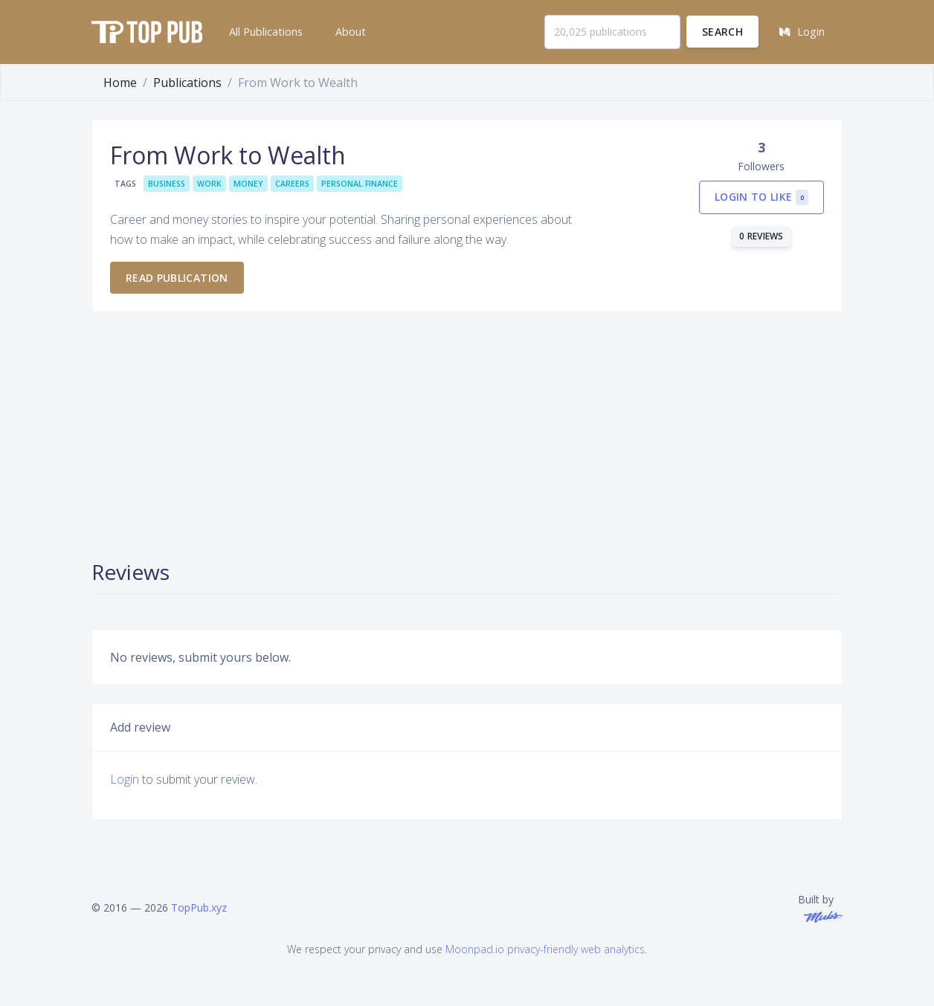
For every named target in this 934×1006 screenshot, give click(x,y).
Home (120, 82)
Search (722, 32)
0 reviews (761, 236)
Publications (187, 82)
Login (124, 779)
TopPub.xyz (199, 907)
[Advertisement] (467, 434)
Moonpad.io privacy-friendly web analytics (545, 949)
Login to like (761, 197)
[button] (264, 32)
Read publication (177, 278)
